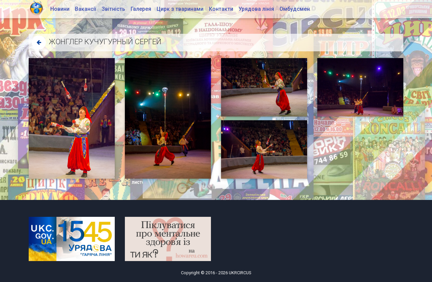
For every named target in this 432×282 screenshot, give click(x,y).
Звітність (113, 9)
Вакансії (85, 9)
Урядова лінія (256, 9)
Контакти (221, 9)
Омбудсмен (294, 9)
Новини (60, 9)
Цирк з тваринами (180, 9)
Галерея (141, 9)
